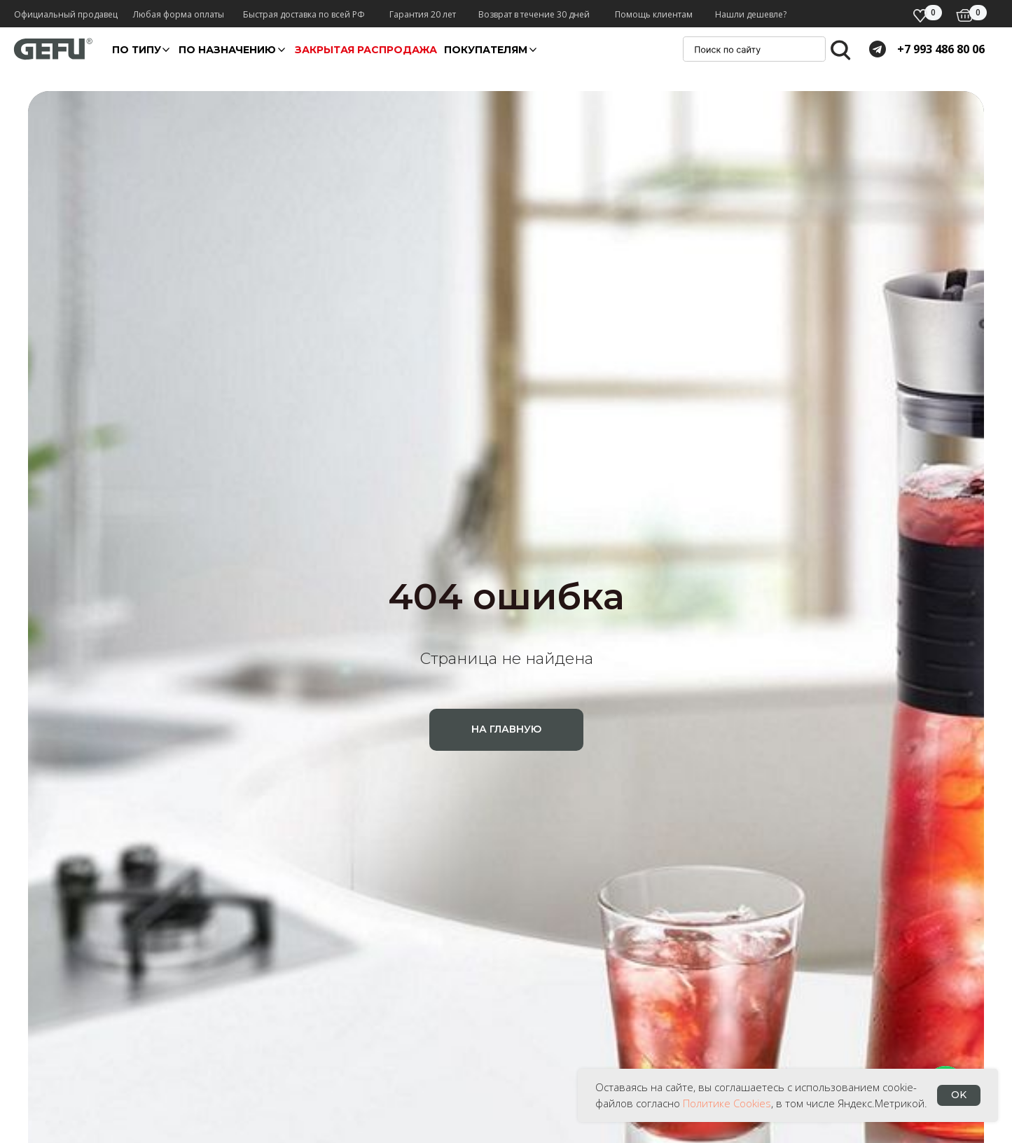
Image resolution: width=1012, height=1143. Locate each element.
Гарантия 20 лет (422, 14)
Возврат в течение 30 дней (534, 14)
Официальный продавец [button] (66, 14)
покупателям (485, 49)
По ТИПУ (136, 49)
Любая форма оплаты (178, 14)
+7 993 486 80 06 (941, 49)
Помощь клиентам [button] (654, 14)
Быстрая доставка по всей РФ (304, 14)
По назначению (227, 49)
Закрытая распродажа (366, 49)
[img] (964, 15)
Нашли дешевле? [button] (750, 14)
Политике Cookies (727, 1103)
